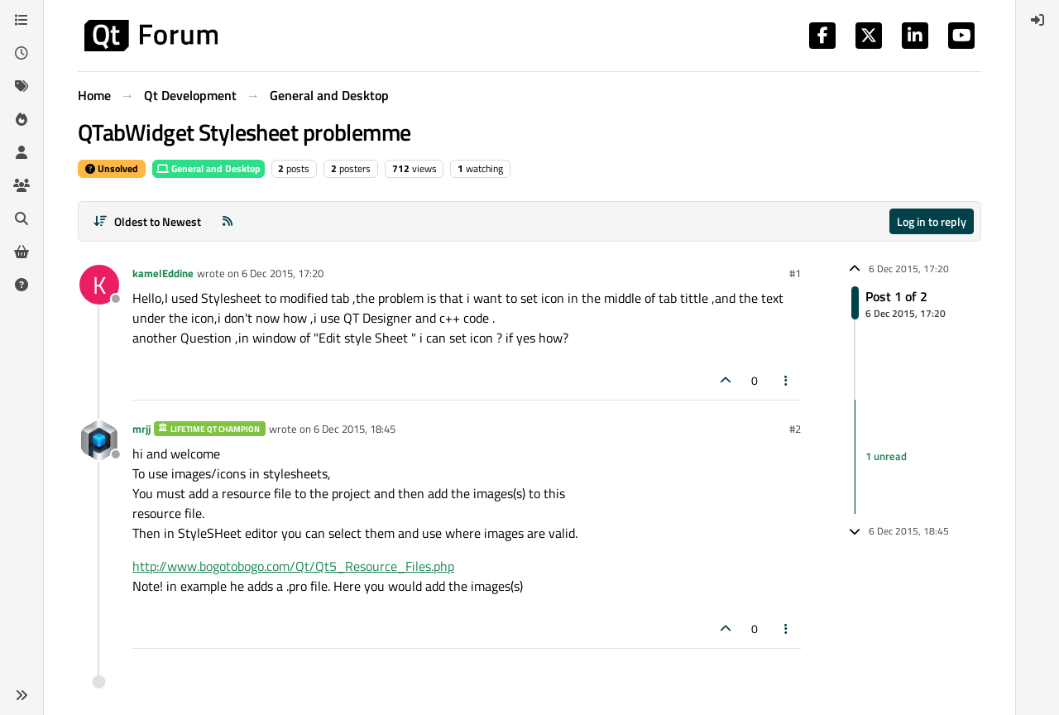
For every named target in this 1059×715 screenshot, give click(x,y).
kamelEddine (163, 273)
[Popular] (21, 119)
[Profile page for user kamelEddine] (99, 285)
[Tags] (21, 86)
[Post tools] (787, 380)
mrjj (141, 428)
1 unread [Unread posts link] (886, 456)
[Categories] (21, 20)
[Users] (21, 152)
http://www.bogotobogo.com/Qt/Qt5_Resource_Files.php (293, 566)
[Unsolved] (21, 284)
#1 (795, 273)
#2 (795, 428)
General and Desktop (208, 168)
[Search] (21, 218)
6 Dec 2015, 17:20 (282, 273)
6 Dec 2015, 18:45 (354, 428)
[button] (21, 695)
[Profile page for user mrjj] (99, 440)
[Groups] (21, 185)
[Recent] (21, 53)
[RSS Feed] (227, 221)
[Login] (1037, 20)
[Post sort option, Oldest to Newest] (146, 221)
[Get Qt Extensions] (21, 251)
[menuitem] (1037, 20)
